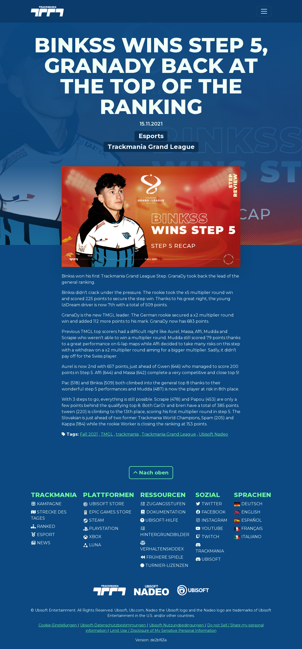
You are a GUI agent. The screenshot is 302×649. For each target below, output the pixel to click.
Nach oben (151, 473)
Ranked (43, 526)
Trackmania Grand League (151, 146)
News (40, 542)
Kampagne (46, 503)
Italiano (247, 536)
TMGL (107, 434)
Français (248, 528)
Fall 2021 (89, 434)
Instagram (211, 520)
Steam (93, 520)
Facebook (210, 512)
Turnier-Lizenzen (164, 565)
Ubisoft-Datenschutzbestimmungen (113, 625)
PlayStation (100, 528)
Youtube (209, 528)
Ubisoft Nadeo (213, 434)
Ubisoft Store (103, 503)
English (247, 512)
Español (248, 520)
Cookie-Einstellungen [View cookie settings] (58, 625)
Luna (92, 544)
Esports (151, 136)
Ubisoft (208, 559)
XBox (92, 536)
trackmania (127, 434)
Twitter (208, 503)
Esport (43, 534)
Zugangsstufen (162, 503)
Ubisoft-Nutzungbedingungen (177, 625)
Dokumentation (163, 512)
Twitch (207, 536)
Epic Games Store (107, 512)
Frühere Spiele (161, 557)
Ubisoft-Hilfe (159, 520)
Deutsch (248, 503)
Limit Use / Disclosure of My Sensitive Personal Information (163, 630)
